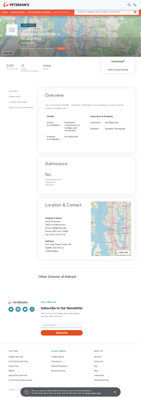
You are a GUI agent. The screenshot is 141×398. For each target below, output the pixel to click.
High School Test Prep (18, 375)
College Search (57, 357)
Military (12, 371)
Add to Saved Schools (118, 69)
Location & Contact (18, 102)
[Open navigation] (135, 4)
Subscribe (61, 332)
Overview (13, 91)
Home (5, 12)
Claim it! (61, 48)
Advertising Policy (101, 380)
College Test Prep (16, 357)
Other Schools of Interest (21, 107)
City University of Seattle (39, 12)
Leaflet (109, 17)
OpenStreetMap (122, 17)
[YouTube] (25, 309)
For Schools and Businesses (20, 380)
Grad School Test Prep (18, 361)
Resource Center (58, 371)
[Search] (129, 4)
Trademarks (99, 375)
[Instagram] (32, 309)
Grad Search (56, 361)
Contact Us (98, 361)
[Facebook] (18, 309)
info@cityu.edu (59, 228)
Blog (96, 371)
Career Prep (14, 366)
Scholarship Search (59, 366)
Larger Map (8, 53)
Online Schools (18, 12)
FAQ (95, 366)
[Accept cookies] (113, 392)
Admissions (14, 96)
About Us (98, 357)
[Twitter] (11, 309)
